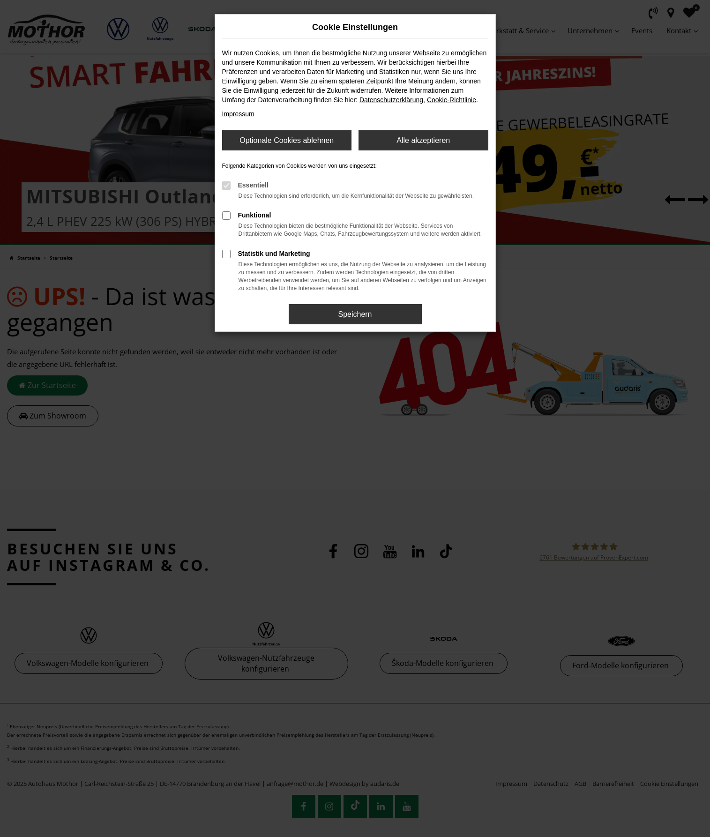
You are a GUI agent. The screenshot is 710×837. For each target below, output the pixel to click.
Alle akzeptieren (423, 140)
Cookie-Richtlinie (451, 100)
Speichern (355, 314)
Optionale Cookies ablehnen (286, 140)
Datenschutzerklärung (391, 100)
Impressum (238, 114)
